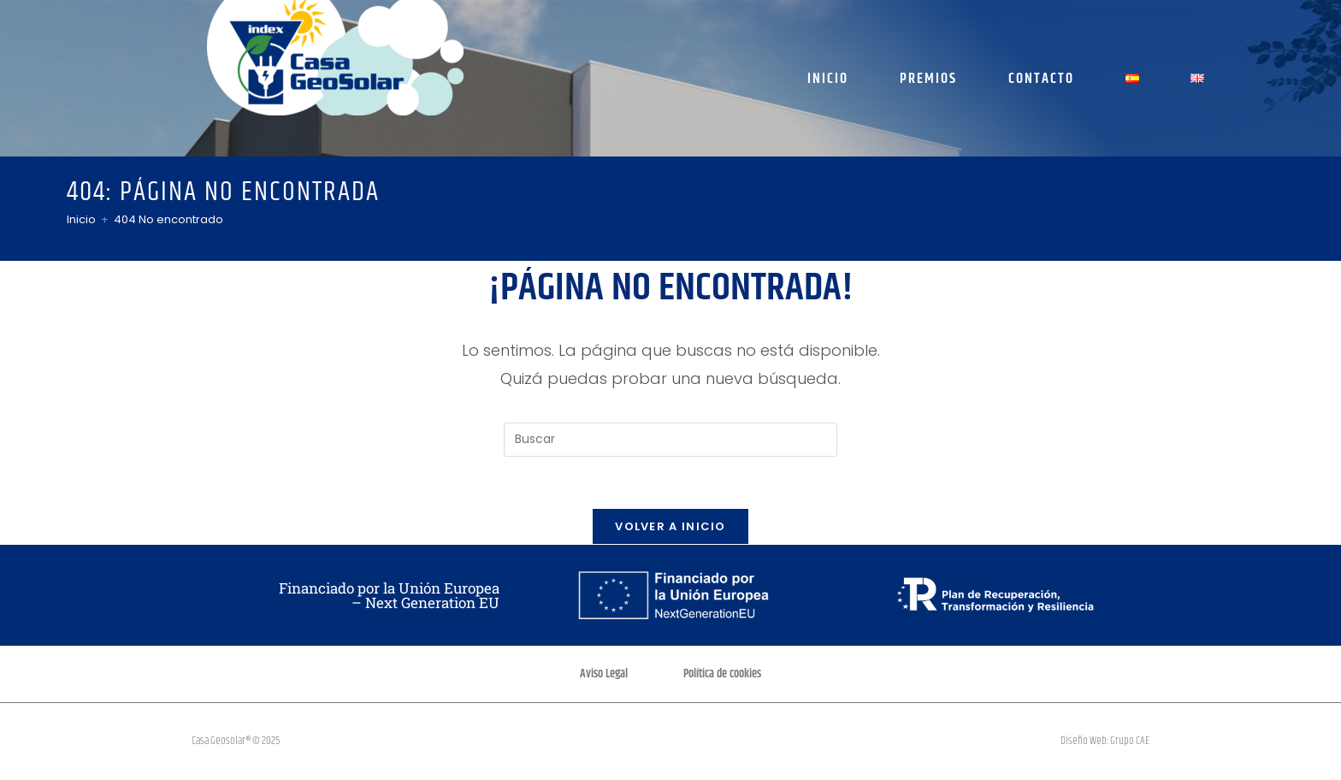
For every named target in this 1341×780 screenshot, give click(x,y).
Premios (928, 79)
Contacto (1041, 79)
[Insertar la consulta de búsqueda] (670, 439)
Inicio (827, 79)
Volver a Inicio (670, 526)
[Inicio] (81, 219)
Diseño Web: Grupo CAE (1104, 740)
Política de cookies (722, 674)
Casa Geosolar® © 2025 (236, 740)
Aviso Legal (604, 674)
